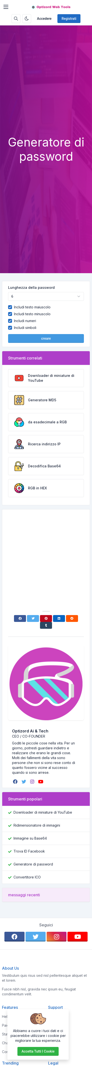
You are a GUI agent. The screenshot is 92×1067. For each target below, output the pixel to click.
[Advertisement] (46, 87)
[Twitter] (33, 618)
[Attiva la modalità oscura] (26, 18)
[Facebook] (20, 618)
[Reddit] (72, 618)
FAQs (52, 1034)
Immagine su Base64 (30, 838)
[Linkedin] (59, 618)
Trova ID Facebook (29, 851)
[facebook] (16, 781)
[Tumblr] (46, 625)
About (53, 1025)
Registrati (69, 19)
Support (54, 1043)
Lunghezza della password (31, 287)
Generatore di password (33, 864)
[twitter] (24, 781)
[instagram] (32, 781)
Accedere (44, 19)
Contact (54, 1052)
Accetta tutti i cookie (38, 1051)
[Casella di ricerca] (16, 18)
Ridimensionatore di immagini (36, 825)
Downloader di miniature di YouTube (42, 812)
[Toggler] (6, 7)
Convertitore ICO (27, 877)
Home (53, 1016)
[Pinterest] (46, 618)
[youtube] (41, 781)
